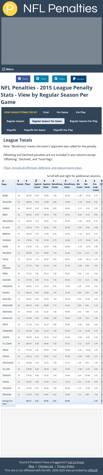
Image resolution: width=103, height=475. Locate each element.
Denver (5, 259)
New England (8, 362)
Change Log (45, 466)
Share (23, 78)
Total (46, 112)
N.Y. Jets (6, 369)
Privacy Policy (65, 466)
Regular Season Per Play (83, 121)
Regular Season (15, 121)
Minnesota (7, 394)
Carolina (6, 337)
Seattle (5, 246)
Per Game (62, 112)
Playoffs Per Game (34, 130)
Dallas (5, 273)
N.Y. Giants (7, 343)
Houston (6, 292)
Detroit (5, 324)
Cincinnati (7, 280)
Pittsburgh (7, 375)
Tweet (41, 78)
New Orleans (8, 221)
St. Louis (6, 227)
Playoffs (11, 130)
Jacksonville (7, 305)
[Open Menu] (3, 69)
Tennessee (7, 388)
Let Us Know (76, 462)
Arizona (6, 381)
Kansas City (7, 318)
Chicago (6, 356)
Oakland (6, 208)
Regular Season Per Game (47, 121)
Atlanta (5, 350)
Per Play (80, 112)
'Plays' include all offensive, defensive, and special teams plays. (42, 168)
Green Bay (7, 299)
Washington (7, 311)
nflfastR (92, 470)
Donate (78, 78)
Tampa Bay (7, 202)
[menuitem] (45, 112)
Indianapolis (7, 286)
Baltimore (6, 233)
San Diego (7, 253)
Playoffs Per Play (63, 130)
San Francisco (7, 266)
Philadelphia (8, 331)
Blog (31, 466)
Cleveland (7, 240)
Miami (5, 214)
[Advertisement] (51, 40)
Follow (60, 78)
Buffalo (5, 195)
